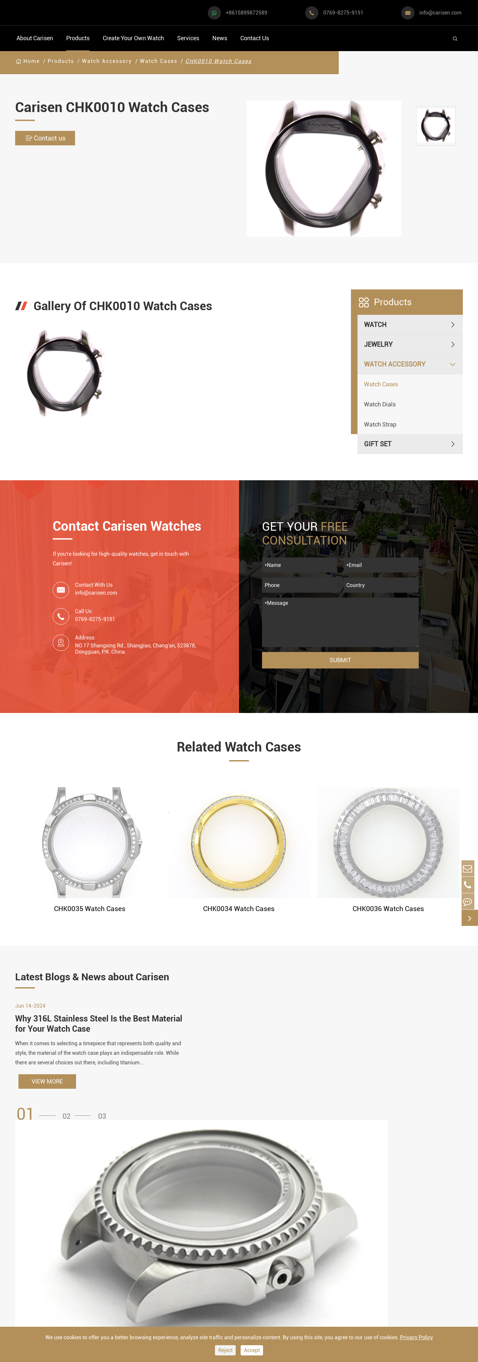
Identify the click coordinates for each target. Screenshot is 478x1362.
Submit (340, 660)
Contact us (51, 138)
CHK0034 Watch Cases (239, 909)
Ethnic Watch (101, 1284)
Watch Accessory (107, 61)
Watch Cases (158, 61)
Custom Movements (255, 1277)
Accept (252, 1350)
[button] (38, 1129)
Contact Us (254, 38)
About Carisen (34, 38)
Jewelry (378, 344)
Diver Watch (34, 1267)
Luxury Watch (102, 1235)
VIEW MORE (47, 1096)
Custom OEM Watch (255, 1240)
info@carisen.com (440, 13)
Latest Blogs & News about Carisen (124, 979)
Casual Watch (36, 1235)
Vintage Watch (37, 1300)
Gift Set (377, 444)
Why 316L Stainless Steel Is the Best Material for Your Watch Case (91, 1038)
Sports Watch (36, 1218)
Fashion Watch (38, 1284)
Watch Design (246, 1227)
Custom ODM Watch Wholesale (255, 1259)
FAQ (311, 1215)
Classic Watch (103, 1267)
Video (313, 1227)
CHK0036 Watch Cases (388, 909)
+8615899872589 (246, 13)
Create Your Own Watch (133, 38)
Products (78, 38)
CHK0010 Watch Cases (218, 61)
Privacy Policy (416, 1337)
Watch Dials (380, 404)
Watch (375, 325)
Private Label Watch (255, 1290)
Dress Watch (100, 1218)
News (219, 38)
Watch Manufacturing (258, 1215)
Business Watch (39, 1251)
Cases (235, 1302)
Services (188, 38)
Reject (225, 1350)
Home (31, 61)
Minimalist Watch (108, 1251)
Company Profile (329, 1252)
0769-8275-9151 (343, 13)
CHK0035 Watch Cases (90, 909)
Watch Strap (380, 424)
